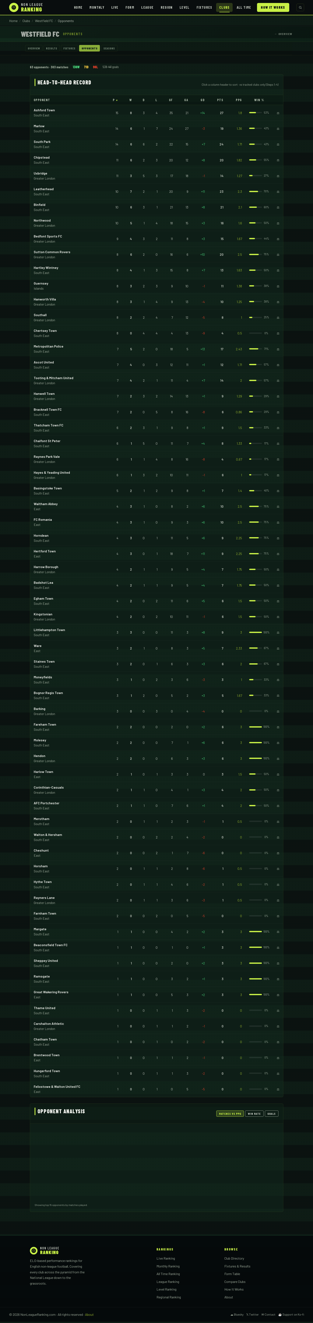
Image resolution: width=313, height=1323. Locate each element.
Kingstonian (43, 615)
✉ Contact (268, 1315)
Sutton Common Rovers (52, 253)
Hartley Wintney (46, 269)
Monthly (96, 7)
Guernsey (41, 284)
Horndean (41, 536)
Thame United (44, 1009)
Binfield (39, 206)
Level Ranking (166, 1290)
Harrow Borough (46, 568)
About (228, 1298)
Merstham (41, 820)
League (147, 7)
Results (57, 49)
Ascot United (44, 363)
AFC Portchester (46, 804)
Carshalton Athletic (49, 1025)
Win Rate (254, 1115)
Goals (271, 1115)
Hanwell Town (44, 395)
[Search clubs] (300, 7)
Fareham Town (45, 726)
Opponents (104, 49)
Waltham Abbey (46, 505)
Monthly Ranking (168, 1267)
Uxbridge (40, 174)
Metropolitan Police (48, 347)
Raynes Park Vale (47, 458)
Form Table (232, 1275)
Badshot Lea (43, 584)
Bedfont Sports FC (48, 237)
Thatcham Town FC (48, 426)
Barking (39, 710)
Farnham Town (45, 914)
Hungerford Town (47, 1072)
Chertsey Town (45, 332)
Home (78, 7)
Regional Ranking (168, 1298)
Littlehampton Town (49, 631)
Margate (40, 930)
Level (185, 7)
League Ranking (167, 1283)
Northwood (42, 221)
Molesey (40, 741)
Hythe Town (43, 883)
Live (114, 7)
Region (167, 7)
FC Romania (43, 521)
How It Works (273, 7)
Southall (40, 316)
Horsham (41, 867)
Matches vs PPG (230, 1115)
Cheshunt (41, 851)
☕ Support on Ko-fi (291, 1315)
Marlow (39, 127)
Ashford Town (44, 111)
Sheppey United (46, 962)
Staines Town (44, 663)
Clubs (224, 7)
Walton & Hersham (48, 836)
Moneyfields (43, 678)
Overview (36, 49)
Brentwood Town (47, 1056)
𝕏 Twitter (252, 1315)
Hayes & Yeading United (52, 473)
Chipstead (42, 158)
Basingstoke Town (48, 489)
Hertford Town (45, 552)
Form (130, 7)
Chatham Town (45, 1040)
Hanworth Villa (45, 300)
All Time (244, 7)
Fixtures (204, 7)
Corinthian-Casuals (49, 789)
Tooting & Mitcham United (53, 379)
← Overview (283, 34)
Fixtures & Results (237, 1267)
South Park (42, 143)
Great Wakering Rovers (51, 993)
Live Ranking (165, 1259)
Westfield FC (44, 21)
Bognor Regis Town (48, 694)
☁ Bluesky (236, 1315)
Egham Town (43, 599)
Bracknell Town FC (48, 410)
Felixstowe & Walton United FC (57, 1088)
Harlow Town (43, 773)
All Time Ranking (168, 1275)
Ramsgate (42, 977)
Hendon (39, 757)
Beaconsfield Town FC (51, 946)
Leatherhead (44, 190)
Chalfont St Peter (47, 442)
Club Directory (234, 1259)
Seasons (127, 49)
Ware (38, 647)
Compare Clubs (235, 1283)
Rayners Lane (44, 899)
